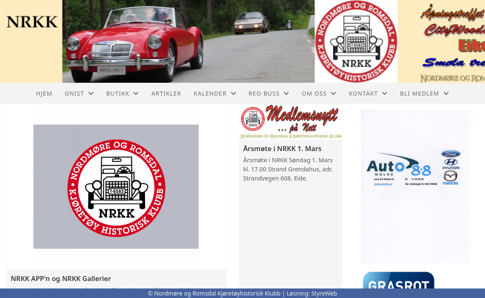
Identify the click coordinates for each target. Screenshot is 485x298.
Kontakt (368, 93)
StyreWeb (324, 293)
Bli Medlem (424, 93)
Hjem (44, 93)
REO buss (269, 93)
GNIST (79, 93)
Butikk (122, 93)
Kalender (215, 93)
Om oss (319, 93)
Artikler (166, 93)
